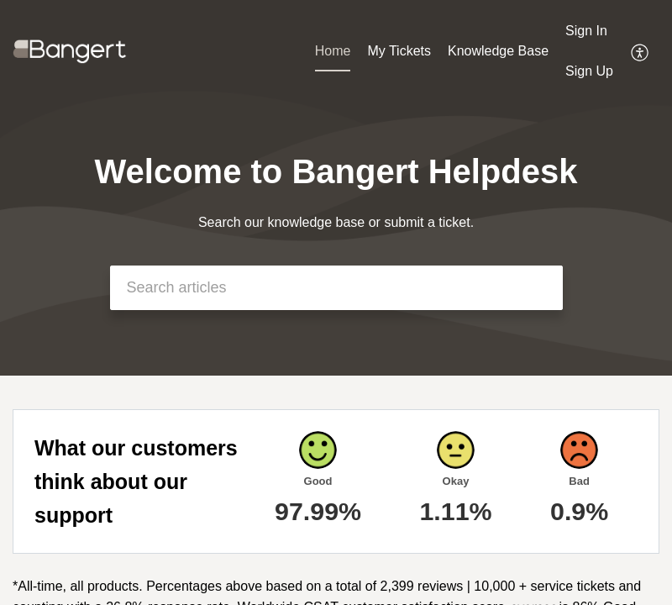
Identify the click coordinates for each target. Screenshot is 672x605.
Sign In (586, 31)
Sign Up (589, 71)
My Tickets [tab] (399, 51)
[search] (336, 288)
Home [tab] (333, 51)
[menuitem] (589, 32)
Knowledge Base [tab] (498, 51)
